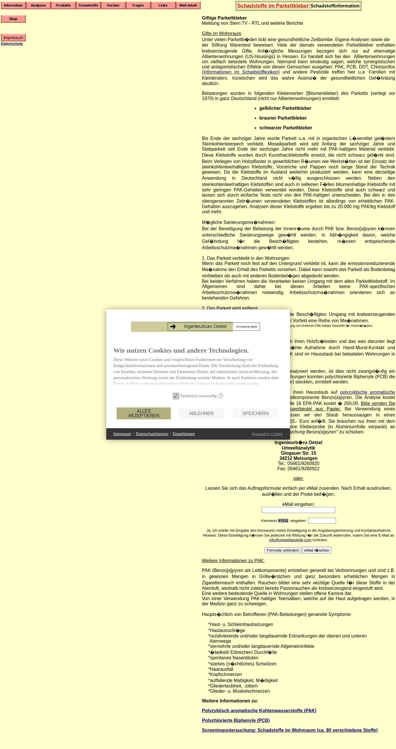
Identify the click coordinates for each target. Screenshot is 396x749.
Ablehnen (201, 413)
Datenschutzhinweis (152, 434)
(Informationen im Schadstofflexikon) (241, 72)
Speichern (255, 413)
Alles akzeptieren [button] (143, 413)
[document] (198, 368)
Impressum (122, 434)
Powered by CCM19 (267, 433)
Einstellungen (184, 434)
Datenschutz (12, 43)
